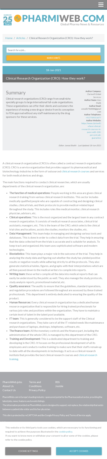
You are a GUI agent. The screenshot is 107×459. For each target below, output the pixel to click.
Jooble (59, 386)
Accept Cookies (78, 451)
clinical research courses (76, 171)
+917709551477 (93, 117)
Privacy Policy (37, 390)
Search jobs (53, 58)
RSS (57, 382)
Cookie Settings (28, 451)
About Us (8, 386)
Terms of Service (77, 415)
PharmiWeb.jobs (12, 382)
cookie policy (65, 431)
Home (9, 38)
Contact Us (9, 390)
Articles (20, 38)
